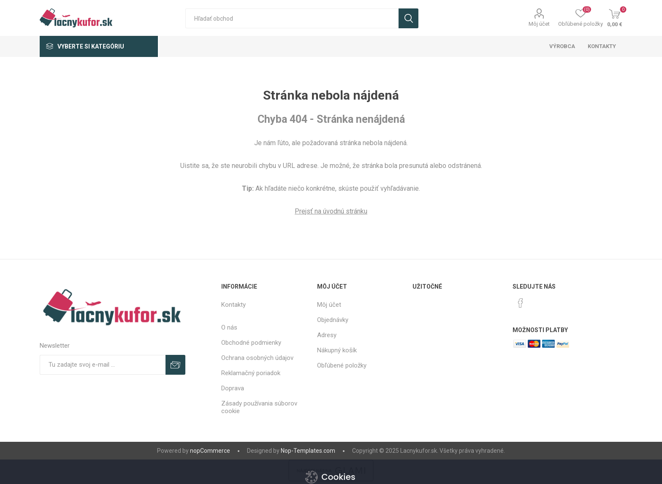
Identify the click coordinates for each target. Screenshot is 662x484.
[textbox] (292, 18)
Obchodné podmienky (251, 342)
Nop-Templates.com (308, 450)
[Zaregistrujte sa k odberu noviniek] (103, 365)
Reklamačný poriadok (250, 373)
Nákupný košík (337, 350)
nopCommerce (210, 450)
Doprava (232, 388)
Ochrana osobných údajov (257, 358)
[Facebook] (520, 303)
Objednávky (332, 320)
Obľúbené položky (341, 365)
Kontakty (233, 304)
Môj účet (539, 24)
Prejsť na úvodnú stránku (331, 211)
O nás (229, 327)
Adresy (326, 335)
